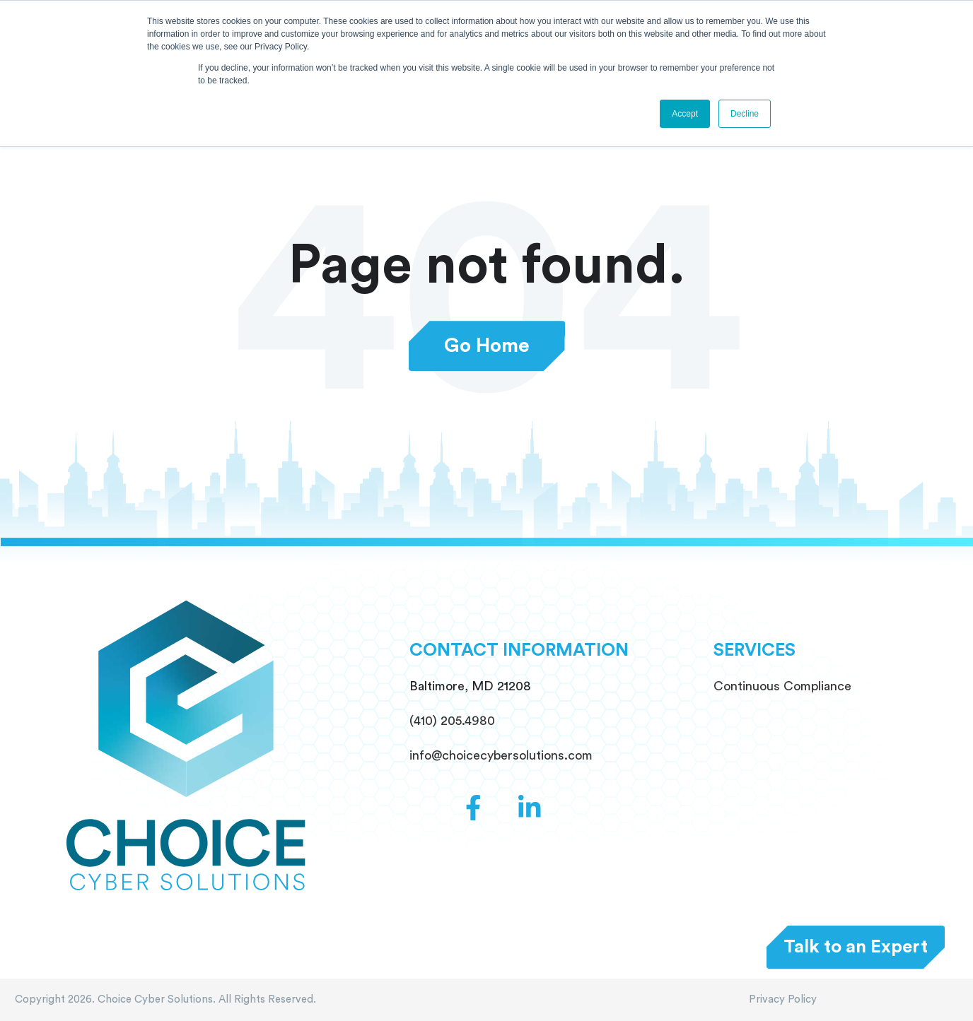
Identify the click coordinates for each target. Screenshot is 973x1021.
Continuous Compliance (782, 686)
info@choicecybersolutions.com (501, 755)
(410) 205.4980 (452, 720)
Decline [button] (744, 114)
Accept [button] (685, 114)
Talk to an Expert (855, 947)
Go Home (487, 345)
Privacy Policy (783, 999)
